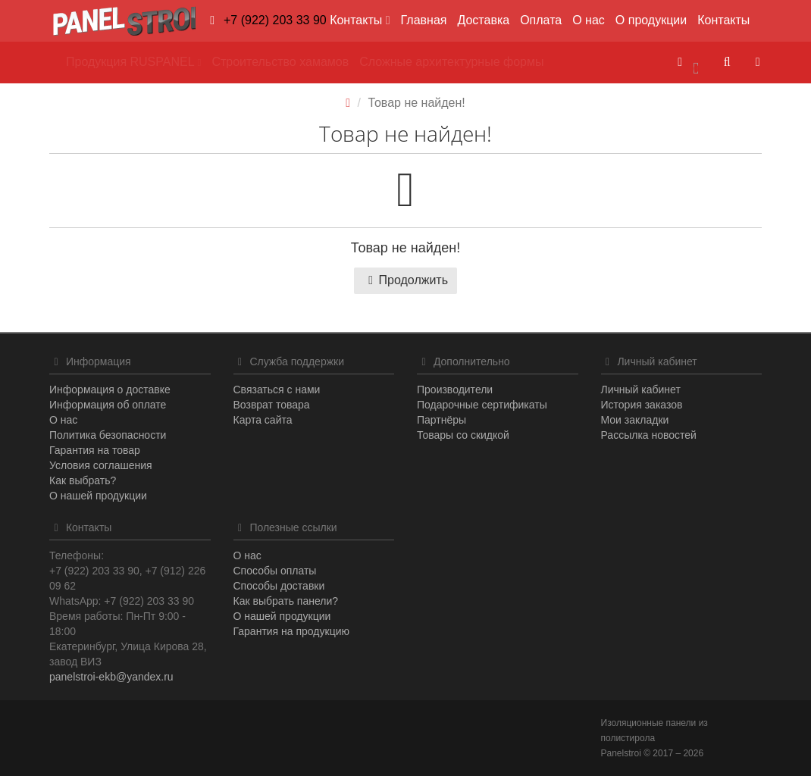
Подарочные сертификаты (482, 405)
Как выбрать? (82, 480)
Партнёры (441, 420)
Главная (424, 20)
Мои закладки (635, 420)
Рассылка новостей (649, 435)
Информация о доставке (110, 389)
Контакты (723, 20)
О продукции (651, 20)
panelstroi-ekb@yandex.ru (111, 677)
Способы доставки (279, 586)
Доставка (483, 20)
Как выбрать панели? (286, 601)
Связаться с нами (277, 389)
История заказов (642, 405)
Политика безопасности (107, 435)
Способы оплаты (275, 571)
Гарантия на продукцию (291, 631)
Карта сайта (263, 420)
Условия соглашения (100, 465)
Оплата (541, 20)
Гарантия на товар (94, 450)
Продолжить (405, 280)
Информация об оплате (107, 405)
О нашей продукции (98, 496)
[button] (688, 62)
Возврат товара (271, 405)
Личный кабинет (641, 389)
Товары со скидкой (463, 435)
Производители (455, 389)
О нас (588, 20)
